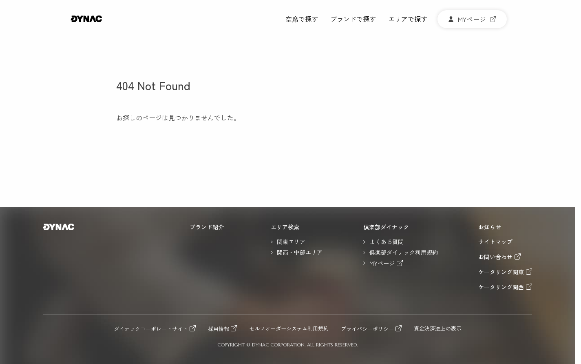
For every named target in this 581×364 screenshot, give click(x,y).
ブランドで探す (353, 19)
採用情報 (218, 328)
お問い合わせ (495, 256)
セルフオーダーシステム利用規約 (289, 329)
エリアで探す (407, 19)
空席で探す (301, 19)
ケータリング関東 (501, 271)
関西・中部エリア (300, 252)
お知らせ (489, 227)
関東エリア (291, 241)
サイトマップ (495, 241)
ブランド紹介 (207, 227)
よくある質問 (386, 241)
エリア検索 (285, 227)
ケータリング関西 (501, 286)
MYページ (382, 263)
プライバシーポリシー (367, 328)
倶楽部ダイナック (386, 227)
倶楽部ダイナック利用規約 (403, 252)
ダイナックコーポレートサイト (151, 328)
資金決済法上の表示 (438, 329)
